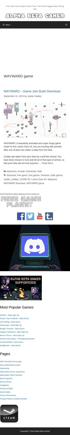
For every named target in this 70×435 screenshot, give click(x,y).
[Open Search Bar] (66, 24)
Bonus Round (5, 382)
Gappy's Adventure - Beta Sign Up (14, 332)
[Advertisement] (35, 49)
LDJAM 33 (25, 179)
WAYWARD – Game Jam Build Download (32, 91)
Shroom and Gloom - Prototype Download (17, 339)
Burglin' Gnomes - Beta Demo (12, 329)
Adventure (12, 171)
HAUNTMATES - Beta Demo (11, 342)
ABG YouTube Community (11, 361)
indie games (57, 175)
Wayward (52, 179)
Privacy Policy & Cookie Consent (13, 399)
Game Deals (5, 392)
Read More (47, 163)
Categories (4, 385)
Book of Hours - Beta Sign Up (12, 335)
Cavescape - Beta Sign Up (11, 325)
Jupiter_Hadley (11, 179)
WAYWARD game (35, 183)
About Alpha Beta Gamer (10, 365)
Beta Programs (6, 378)
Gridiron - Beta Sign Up (9, 315)
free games (34, 175)
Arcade (21, 171)
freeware (45, 175)
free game (22, 175)
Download (31, 171)
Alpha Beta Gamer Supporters (12, 372)
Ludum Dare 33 (38, 179)
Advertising (4, 368)
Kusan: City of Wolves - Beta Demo (14, 318)
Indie (39, 171)
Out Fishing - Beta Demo (10, 322)
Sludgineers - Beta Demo (10, 345)
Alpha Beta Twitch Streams (11, 375)
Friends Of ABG (6, 388)
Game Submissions (8, 395)
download (11, 175)
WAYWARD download (14, 183)
